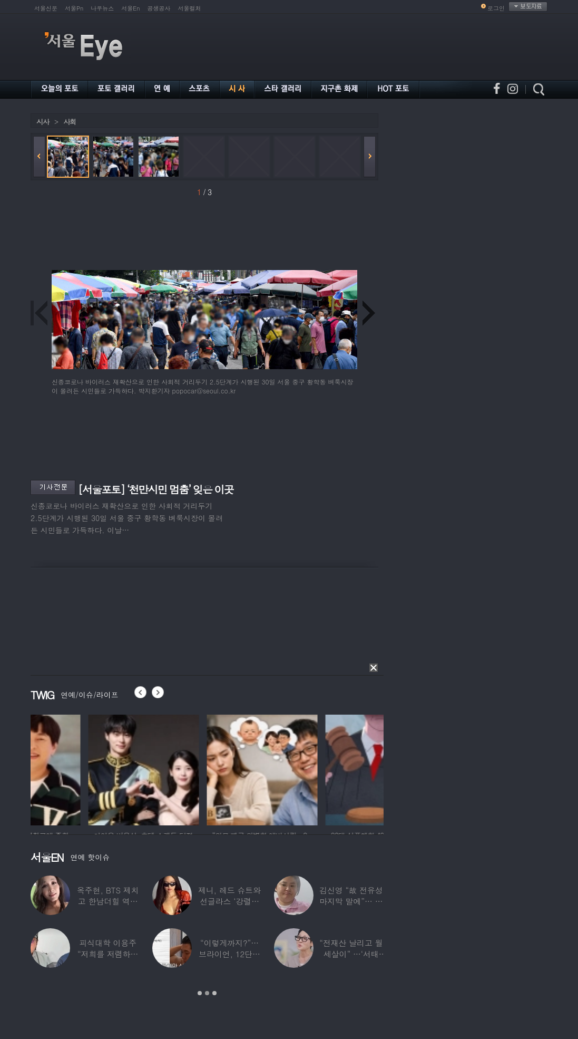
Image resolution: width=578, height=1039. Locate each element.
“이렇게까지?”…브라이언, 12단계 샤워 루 (229, 953)
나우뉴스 (102, 8)
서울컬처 (189, 8)
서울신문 (45, 8)
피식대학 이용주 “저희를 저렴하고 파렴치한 (108, 953)
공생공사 (159, 8)
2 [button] (207, 993)
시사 (42, 122)
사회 (69, 122)
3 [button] (214, 993)
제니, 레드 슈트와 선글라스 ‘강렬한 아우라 (229, 901)
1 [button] (200, 993)
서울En (130, 8)
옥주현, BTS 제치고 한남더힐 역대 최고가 (108, 901)
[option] (86, 768)
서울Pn (74, 8)
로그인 (496, 8)
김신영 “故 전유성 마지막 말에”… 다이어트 (351, 901)
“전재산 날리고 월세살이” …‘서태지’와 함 (351, 953)
